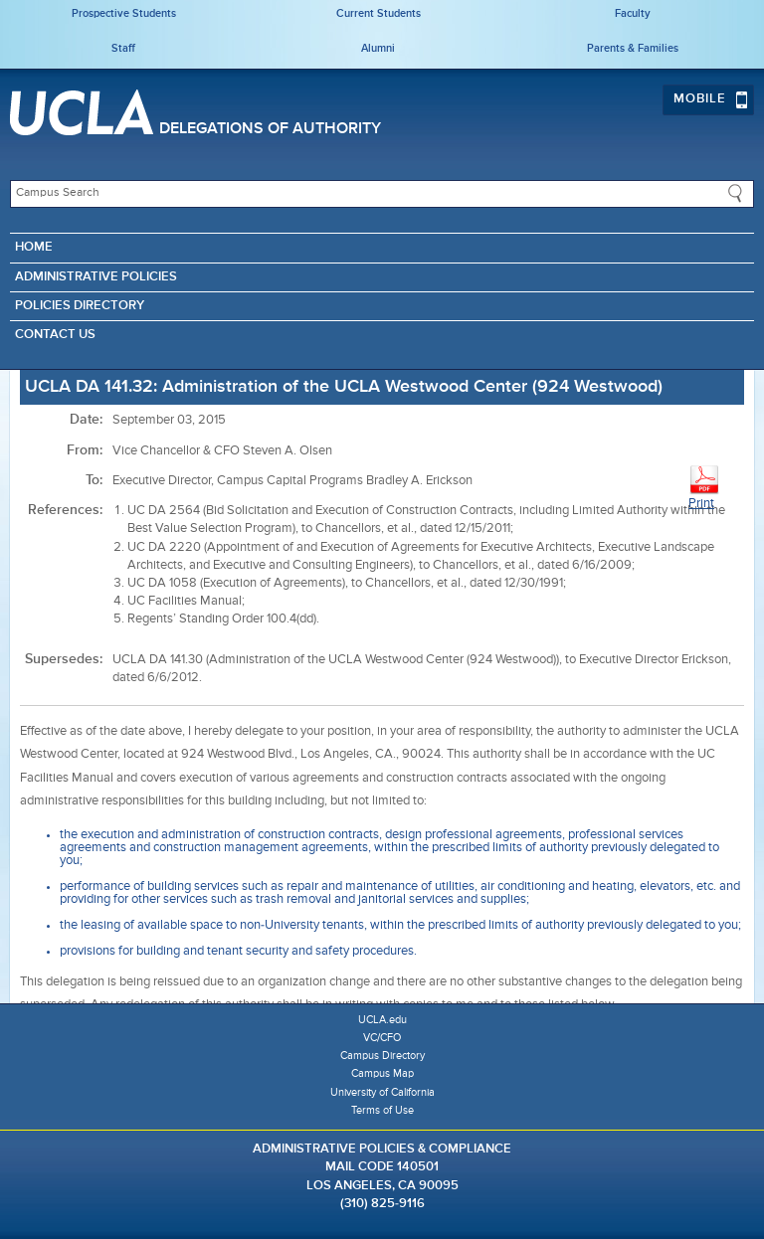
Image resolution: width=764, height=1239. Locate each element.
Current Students (378, 13)
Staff (123, 48)
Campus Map (382, 1073)
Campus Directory (382, 1055)
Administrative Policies (96, 276)
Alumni (378, 48)
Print (704, 486)
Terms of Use (382, 1110)
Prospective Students (124, 13)
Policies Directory (79, 305)
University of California (382, 1092)
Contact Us (55, 334)
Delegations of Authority (270, 129)
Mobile (710, 99)
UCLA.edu (382, 1019)
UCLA (81, 112)
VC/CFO (382, 1037)
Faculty (633, 13)
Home (34, 247)
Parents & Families (632, 48)
